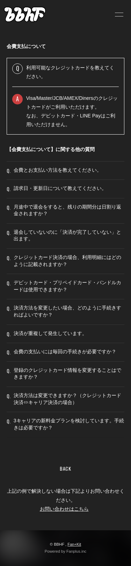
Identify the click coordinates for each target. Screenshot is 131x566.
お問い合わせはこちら (64, 509)
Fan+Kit (74, 544)
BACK (65, 468)
